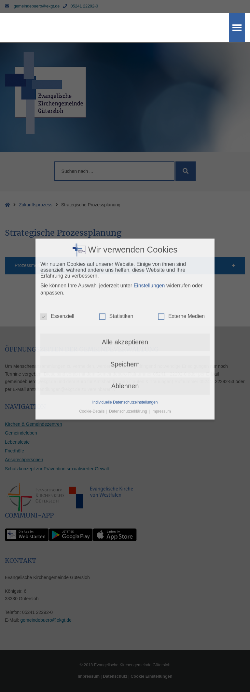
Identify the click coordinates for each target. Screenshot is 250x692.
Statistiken (116, 262)
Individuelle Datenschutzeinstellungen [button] (125, 347)
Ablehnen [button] (125, 331)
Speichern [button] (125, 309)
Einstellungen (149, 231)
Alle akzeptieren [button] (125, 287)
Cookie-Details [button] (92, 356)
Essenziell (57, 262)
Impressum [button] (161, 356)
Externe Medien (181, 262)
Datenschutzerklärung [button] (128, 356)
